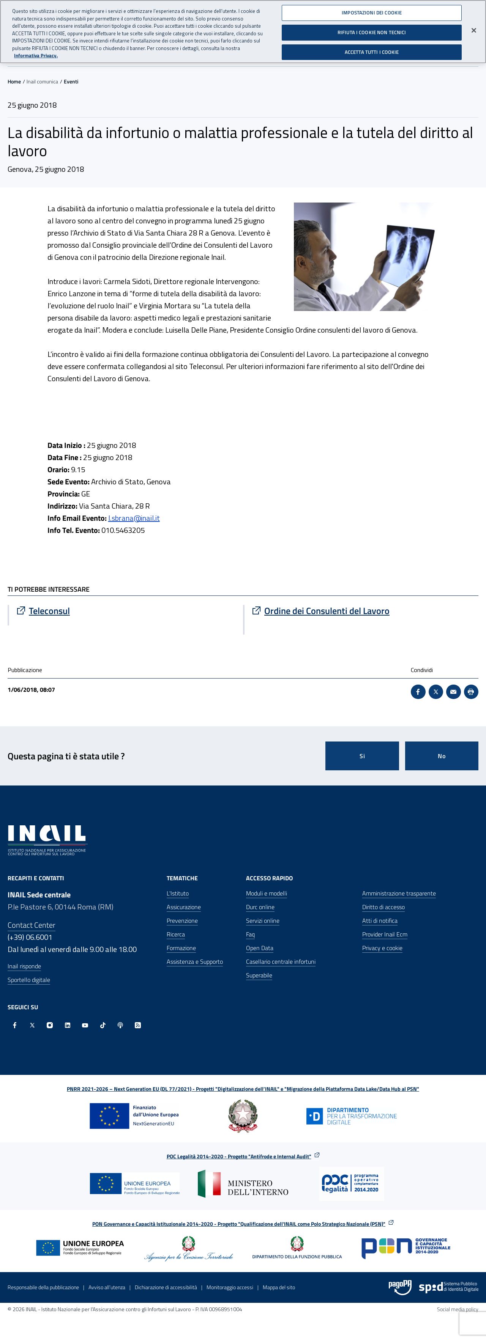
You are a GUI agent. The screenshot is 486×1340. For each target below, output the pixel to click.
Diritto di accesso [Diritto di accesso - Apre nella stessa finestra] (383, 906)
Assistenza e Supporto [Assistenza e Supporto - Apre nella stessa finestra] (195, 961)
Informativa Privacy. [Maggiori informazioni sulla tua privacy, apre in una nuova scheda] (36, 55)
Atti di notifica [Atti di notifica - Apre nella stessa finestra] (380, 920)
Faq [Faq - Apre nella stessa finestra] (250, 934)
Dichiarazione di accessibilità (166, 1287)
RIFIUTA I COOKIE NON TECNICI (372, 32)
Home (14, 81)
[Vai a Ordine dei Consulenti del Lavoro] (361, 610)
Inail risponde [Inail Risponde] (24, 966)
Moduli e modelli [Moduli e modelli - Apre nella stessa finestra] (266, 893)
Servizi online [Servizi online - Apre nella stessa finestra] (262, 920)
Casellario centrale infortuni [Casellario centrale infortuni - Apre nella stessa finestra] (281, 961)
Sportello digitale (29, 979)
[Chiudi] (473, 30)
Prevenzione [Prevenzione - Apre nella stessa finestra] (182, 920)
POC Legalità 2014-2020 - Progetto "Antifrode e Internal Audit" (239, 1156)
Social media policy (457, 1309)
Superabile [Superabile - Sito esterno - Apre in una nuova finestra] (259, 975)
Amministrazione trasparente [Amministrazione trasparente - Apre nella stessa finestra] (399, 893)
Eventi (71, 81)
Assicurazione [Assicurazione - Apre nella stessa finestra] (184, 906)
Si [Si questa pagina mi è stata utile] (362, 755)
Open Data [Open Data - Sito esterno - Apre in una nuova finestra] (259, 947)
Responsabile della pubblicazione (43, 1287)
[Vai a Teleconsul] (126, 610)
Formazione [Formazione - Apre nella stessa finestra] (181, 947)
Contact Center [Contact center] (31, 925)
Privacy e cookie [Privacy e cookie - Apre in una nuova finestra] (382, 947)
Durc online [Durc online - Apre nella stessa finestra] (260, 906)
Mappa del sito (279, 1287)
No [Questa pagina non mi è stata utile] (442, 755)
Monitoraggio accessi (230, 1287)
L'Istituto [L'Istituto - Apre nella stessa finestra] (178, 893)
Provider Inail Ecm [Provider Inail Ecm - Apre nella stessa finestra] (384, 934)
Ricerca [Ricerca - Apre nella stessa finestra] (176, 934)
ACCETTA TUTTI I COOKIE (372, 52)
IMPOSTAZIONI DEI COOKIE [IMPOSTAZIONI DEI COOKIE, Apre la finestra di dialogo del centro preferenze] (372, 12)
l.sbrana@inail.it (134, 518)
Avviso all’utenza (106, 1287)
